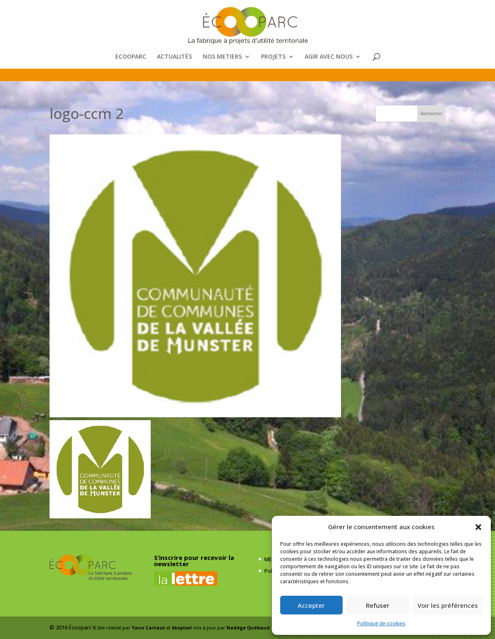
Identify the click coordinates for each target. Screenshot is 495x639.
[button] (478, 527)
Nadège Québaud (248, 627)
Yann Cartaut (148, 627)
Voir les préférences (448, 605)
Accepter (311, 605)
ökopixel (182, 627)
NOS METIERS (222, 57)
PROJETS (273, 57)
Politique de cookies (381, 623)
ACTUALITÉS (174, 57)
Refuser (377, 605)
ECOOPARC (130, 57)
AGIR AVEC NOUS (329, 57)
